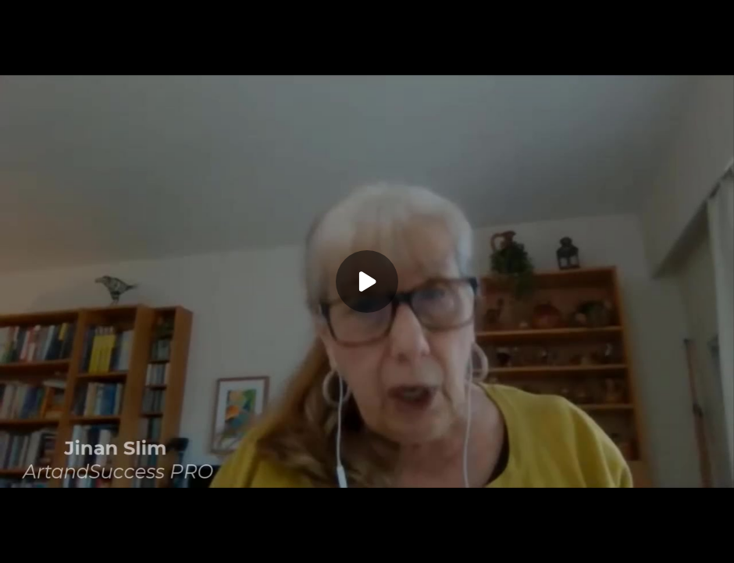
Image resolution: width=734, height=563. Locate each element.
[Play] (367, 281)
